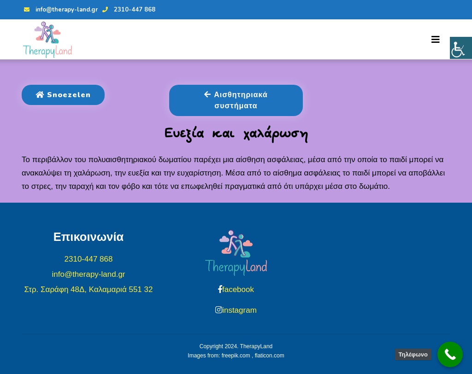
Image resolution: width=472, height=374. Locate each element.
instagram (239, 310)
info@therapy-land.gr (60, 10)
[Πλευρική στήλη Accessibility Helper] (461, 48)
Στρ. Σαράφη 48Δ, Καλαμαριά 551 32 (88, 289)
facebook (238, 289)
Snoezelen (63, 95)
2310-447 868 (127, 10)
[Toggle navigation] (435, 40)
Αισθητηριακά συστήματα (236, 100)
